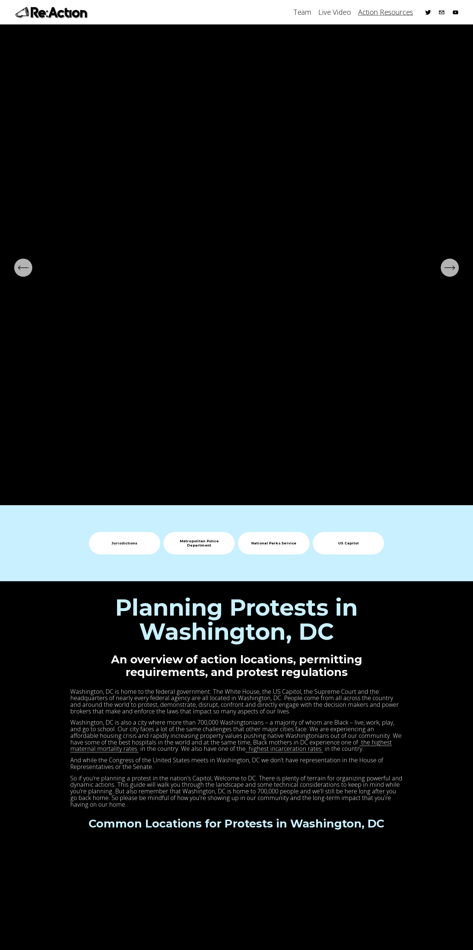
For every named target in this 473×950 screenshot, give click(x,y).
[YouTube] (455, 12)
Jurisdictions (125, 543)
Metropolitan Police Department (199, 543)
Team (302, 12)
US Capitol (348, 543)
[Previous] (23, 268)
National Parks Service (274, 543)
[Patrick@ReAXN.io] (441, 12)
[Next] (450, 268)
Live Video (334, 12)
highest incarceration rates (284, 748)
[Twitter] (428, 12)
